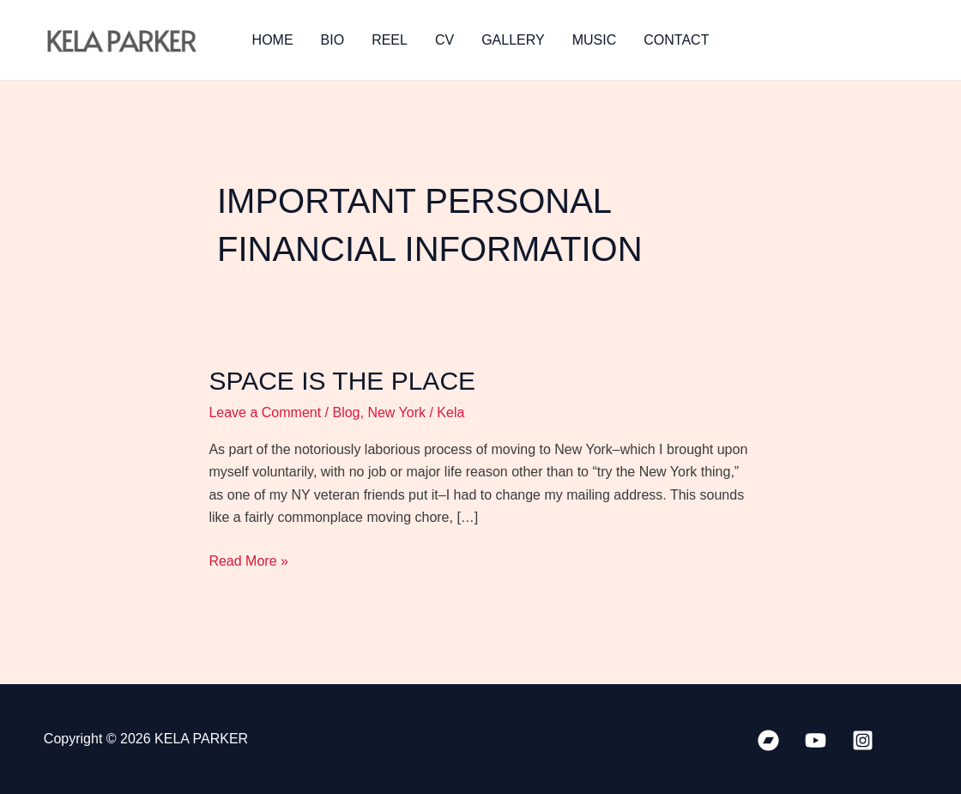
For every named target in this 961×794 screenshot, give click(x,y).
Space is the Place (342, 381)
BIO (333, 40)
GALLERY (513, 40)
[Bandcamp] (768, 740)
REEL (390, 40)
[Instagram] (862, 740)
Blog (346, 412)
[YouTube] (815, 740)
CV (444, 40)
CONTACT (676, 40)
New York (396, 412)
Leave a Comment (265, 412)
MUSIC (594, 40)
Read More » (248, 559)
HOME (272, 40)
